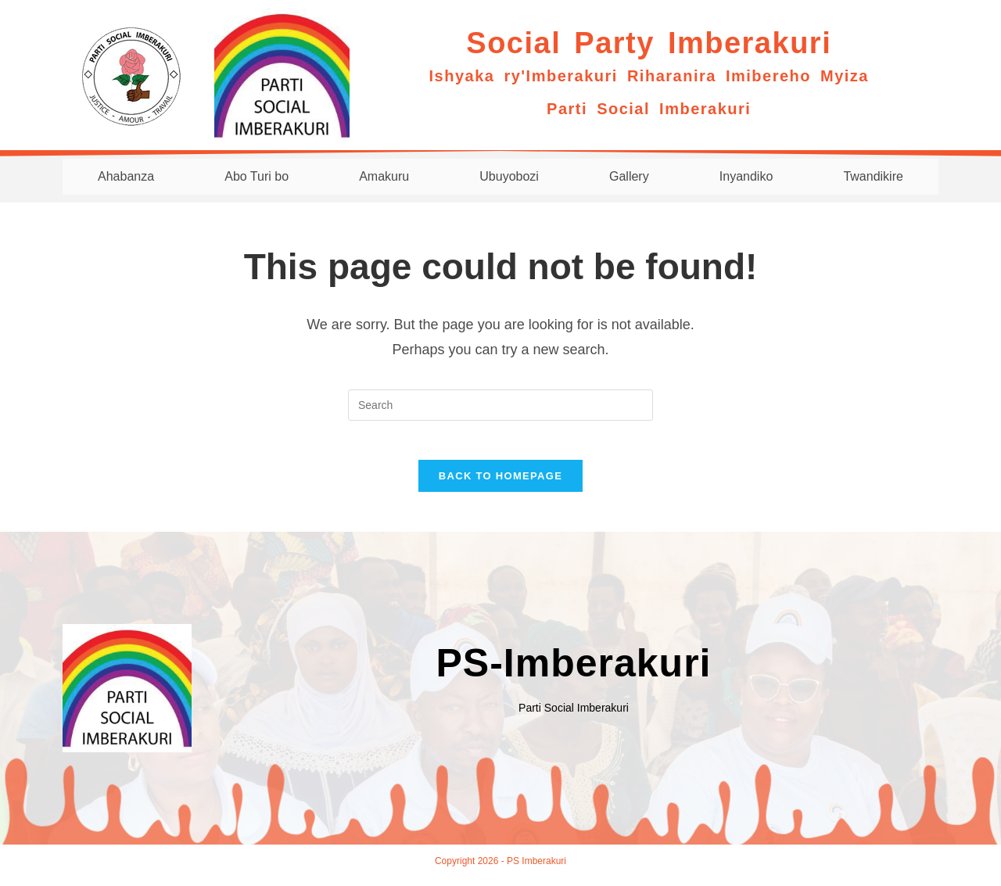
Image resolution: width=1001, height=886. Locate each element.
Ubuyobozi (509, 176)
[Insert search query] (500, 405)
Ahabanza (125, 176)
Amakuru (384, 176)
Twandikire (873, 176)
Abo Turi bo (256, 176)
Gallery (629, 176)
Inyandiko (745, 176)
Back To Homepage (500, 484)
